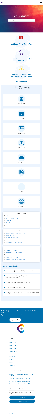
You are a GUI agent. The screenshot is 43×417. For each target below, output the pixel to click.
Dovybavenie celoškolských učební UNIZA (19, 384)
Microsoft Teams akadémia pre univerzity (19, 381)
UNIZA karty (13, 351)
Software (12, 359)
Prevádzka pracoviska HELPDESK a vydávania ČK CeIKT (21, 375)
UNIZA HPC (12, 365)
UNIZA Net (12, 348)
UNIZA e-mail (13, 345)
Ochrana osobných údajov (16, 408)
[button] (21, 100)
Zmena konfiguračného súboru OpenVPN (19, 378)
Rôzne (11, 362)
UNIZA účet (12, 343)
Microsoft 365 (13, 356)
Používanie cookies (14, 414)
